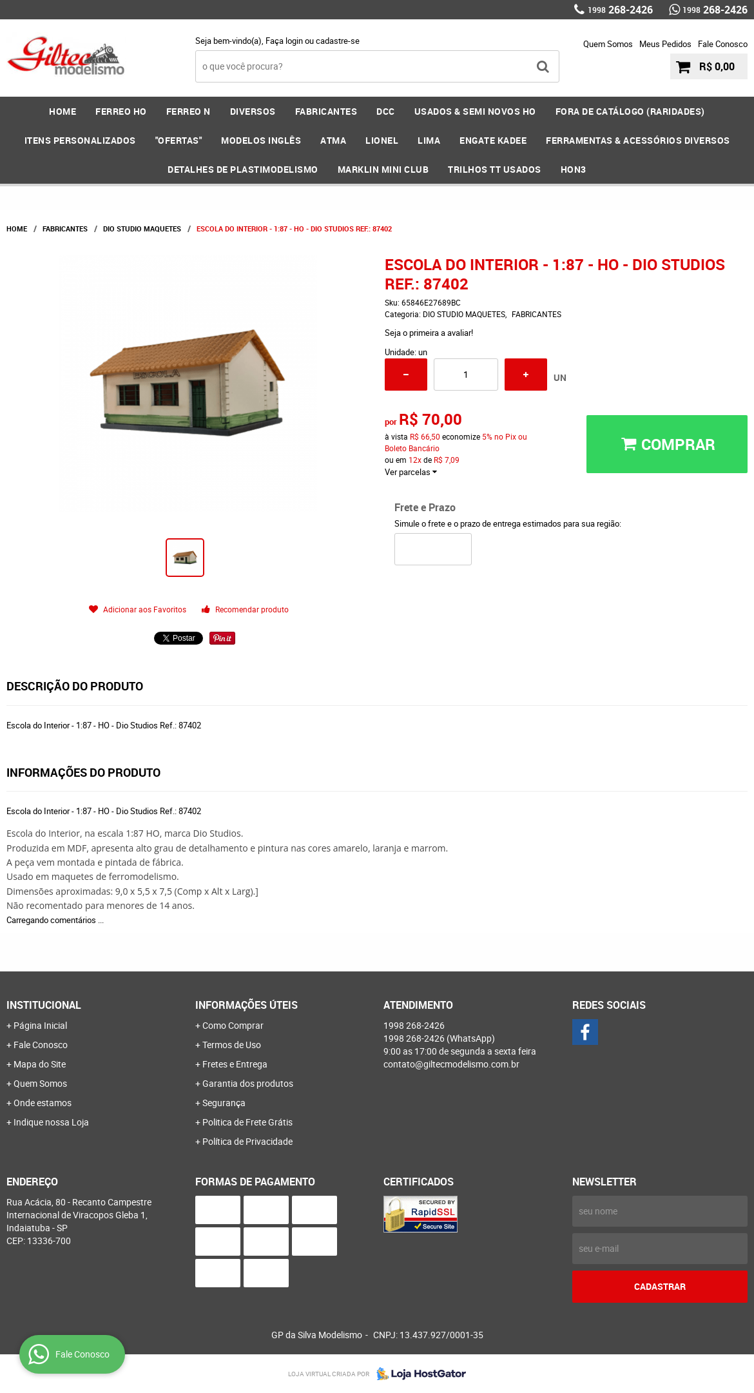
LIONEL (381, 140)
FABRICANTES (326, 111)
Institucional (43, 1005)
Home (62, 111)
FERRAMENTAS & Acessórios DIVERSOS (638, 140)
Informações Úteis (246, 1005)
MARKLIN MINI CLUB (383, 169)
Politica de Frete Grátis (247, 1122)
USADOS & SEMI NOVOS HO (475, 111)
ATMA (333, 140)
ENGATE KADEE (493, 140)
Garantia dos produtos (247, 1083)
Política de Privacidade (247, 1141)
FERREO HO (121, 111)
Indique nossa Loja (51, 1122)
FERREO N (188, 111)
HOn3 (573, 169)
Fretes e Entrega (234, 1064)
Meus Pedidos (665, 44)
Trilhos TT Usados (494, 169)
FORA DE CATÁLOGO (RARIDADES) (630, 111)
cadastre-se (338, 40)
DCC (385, 111)
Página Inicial (40, 1025)
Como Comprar (233, 1025)
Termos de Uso (231, 1044)
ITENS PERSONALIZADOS (80, 140)
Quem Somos (608, 44)
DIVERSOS (253, 111)
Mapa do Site (40, 1064)
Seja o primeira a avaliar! (429, 332)
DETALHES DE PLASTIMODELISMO (243, 169)
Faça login (284, 40)
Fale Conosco (723, 44)
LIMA (429, 140)
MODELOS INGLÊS (261, 140)
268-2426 (620, 10)
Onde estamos (43, 1102)
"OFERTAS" (178, 140)
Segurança (224, 1102)
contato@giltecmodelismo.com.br (451, 1064)
